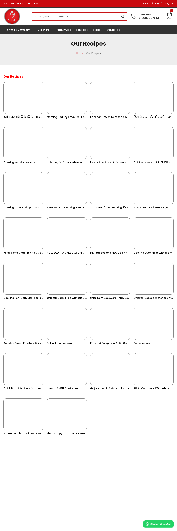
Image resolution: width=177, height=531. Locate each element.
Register (169, 3)
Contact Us (113, 30)
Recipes (97, 30)
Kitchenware (64, 30)
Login (156, 3)
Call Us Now (144, 14)
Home (145, 3)
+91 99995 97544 (148, 18)
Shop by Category (18, 30)
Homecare (82, 30)
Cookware (43, 30)
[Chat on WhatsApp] (158, 524)
